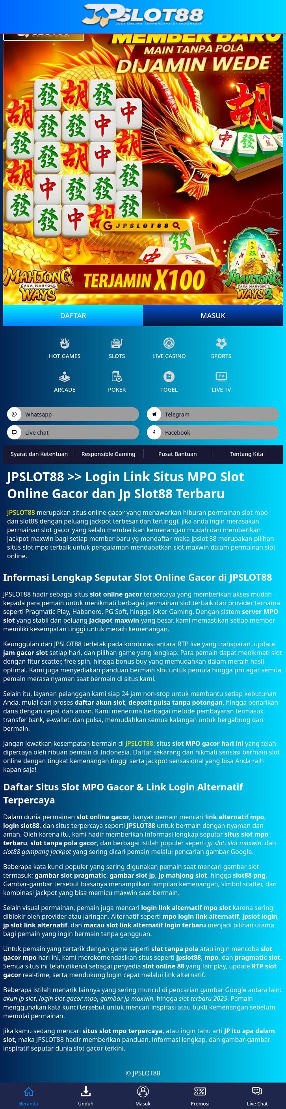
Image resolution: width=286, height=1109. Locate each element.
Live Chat (257, 1096)
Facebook (168, 432)
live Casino (169, 348)
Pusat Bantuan (177, 454)
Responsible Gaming (109, 454)
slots (117, 348)
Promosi (200, 1096)
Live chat (27, 432)
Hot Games (64, 348)
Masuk (213, 315)
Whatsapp (29, 414)
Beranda (28, 1096)
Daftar (73, 315)
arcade (64, 382)
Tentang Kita (246, 454)
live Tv (221, 382)
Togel (169, 382)
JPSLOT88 (21, 512)
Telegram (168, 414)
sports (221, 348)
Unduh (85, 1096)
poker (117, 382)
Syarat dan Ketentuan (39, 454)
